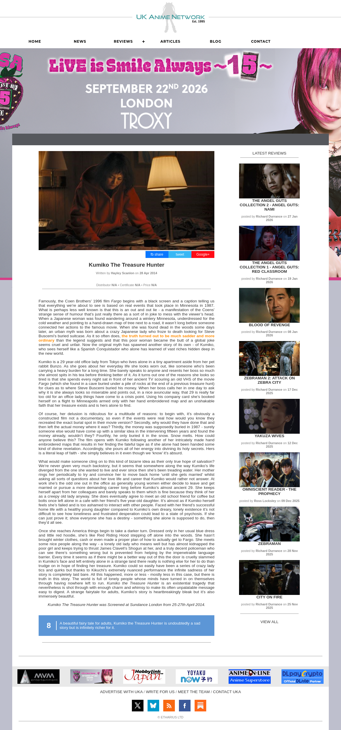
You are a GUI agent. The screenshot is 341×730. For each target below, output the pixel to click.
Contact (260, 41)
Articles (170, 41)
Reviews (123, 41)
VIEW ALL (270, 622)
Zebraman (269, 543)
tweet (180, 254)
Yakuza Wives (269, 436)
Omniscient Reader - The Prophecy (270, 491)
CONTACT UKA (227, 692)
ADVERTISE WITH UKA (121, 692)
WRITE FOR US (160, 692)
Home (34, 41)
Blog (216, 41)
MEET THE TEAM (194, 692)
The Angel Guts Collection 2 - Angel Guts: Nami (269, 204)
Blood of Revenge (269, 325)
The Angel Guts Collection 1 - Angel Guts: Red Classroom (269, 267)
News (80, 41)
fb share (157, 254)
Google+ (203, 254)
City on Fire (269, 597)
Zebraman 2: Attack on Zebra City (269, 380)
